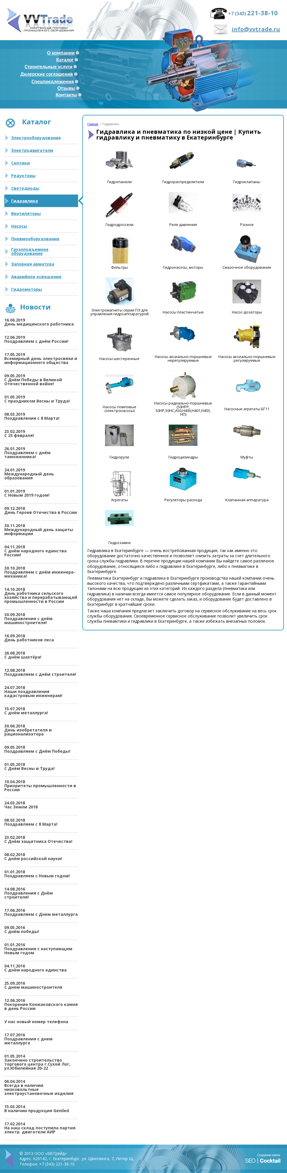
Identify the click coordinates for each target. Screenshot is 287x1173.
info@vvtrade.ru (256, 29)
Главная (92, 124)
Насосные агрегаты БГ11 (246, 409)
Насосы (19, 226)
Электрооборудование (36, 137)
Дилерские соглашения (46, 74)
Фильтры (119, 267)
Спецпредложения (53, 81)
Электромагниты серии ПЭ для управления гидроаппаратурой (119, 312)
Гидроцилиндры (183, 457)
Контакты (66, 95)
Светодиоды (25, 188)
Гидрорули (119, 457)
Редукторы (23, 175)
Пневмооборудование (35, 238)
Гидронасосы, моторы (183, 267)
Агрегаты (119, 500)
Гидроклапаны (246, 182)
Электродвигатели (32, 150)
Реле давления (183, 225)
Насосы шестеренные (119, 359)
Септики (20, 163)
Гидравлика (24, 201)
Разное (247, 225)
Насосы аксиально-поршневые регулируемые (247, 358)
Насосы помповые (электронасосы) (119, 409)
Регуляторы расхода (183, 500)
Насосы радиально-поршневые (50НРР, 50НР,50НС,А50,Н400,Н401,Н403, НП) (183, 408)
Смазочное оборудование (246, 267)
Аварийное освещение (36, 276)
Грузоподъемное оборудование (30, 251)
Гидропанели (119, 182)
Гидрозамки (119, 543)
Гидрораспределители (183, 182)
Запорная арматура (32, 264)
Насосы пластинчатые (183, 312)
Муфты (247, 457)
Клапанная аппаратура (247, 500)
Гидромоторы (26, 289)
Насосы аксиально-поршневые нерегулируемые (183, 358)
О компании (61, 53)
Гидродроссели (119, 225)
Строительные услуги (48, 66)
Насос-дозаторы (247, 312)
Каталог (64, 60)
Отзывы (66, 88)
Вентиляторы (26, 213)
